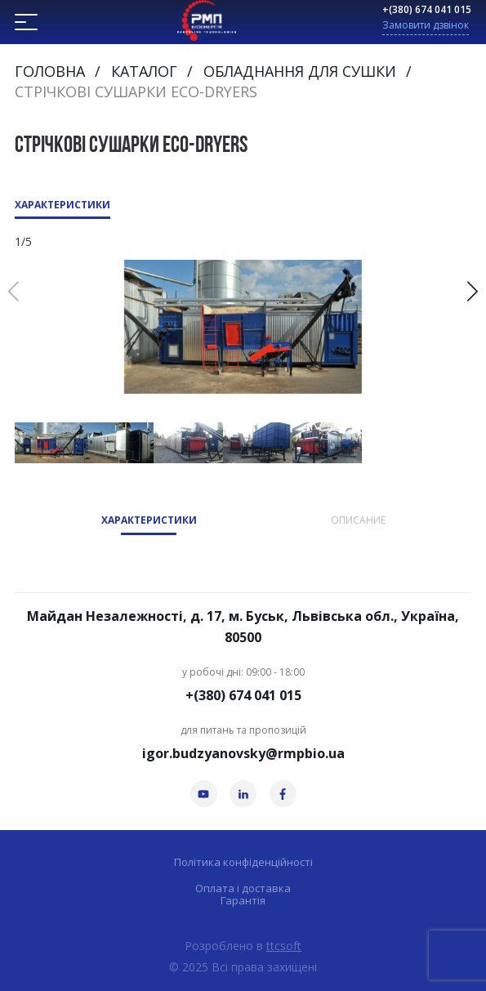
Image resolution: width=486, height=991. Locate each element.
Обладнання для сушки (299, 71)
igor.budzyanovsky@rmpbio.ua (243, 753)
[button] (472, 292)
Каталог (144, 71)
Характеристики (62, 205)
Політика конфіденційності (243, 862)
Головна (50, 71)
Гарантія (243, 901)
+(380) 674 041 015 (426, 9)
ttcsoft (283, 945)
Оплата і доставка (243, 888)
